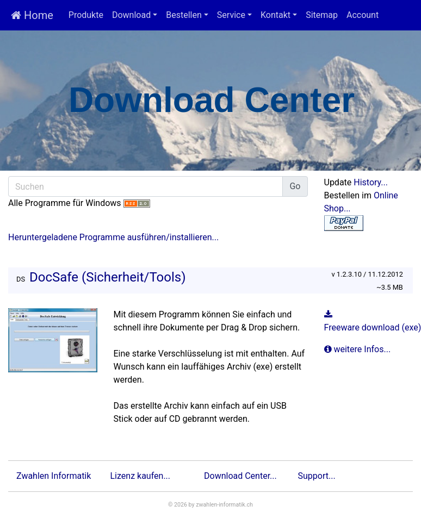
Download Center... (240, 476)
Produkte (86, 15)
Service (231, 15)
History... (371, 182)
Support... (317, 476)
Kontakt (275, 15)
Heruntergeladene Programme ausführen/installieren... (113, 237)
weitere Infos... (358, 349)
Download (131, 15)
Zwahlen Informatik (53, 476)
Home (32, 15)
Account (362, 15)
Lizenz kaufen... (140, 476)
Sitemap (322, 15)
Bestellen (184, 15)
